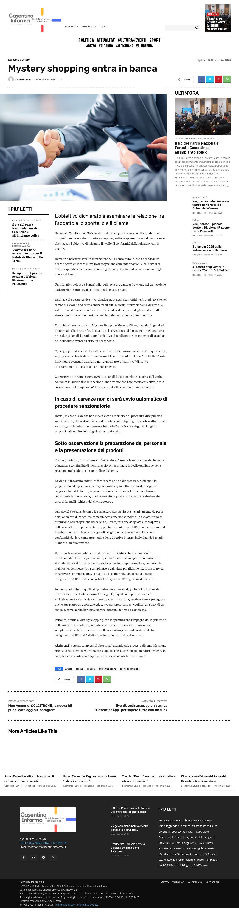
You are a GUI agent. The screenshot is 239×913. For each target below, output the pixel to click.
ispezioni (91, 668)
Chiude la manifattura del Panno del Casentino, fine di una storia (206, 780)
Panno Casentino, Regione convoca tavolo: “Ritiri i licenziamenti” (89, 780)
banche (79, 668)
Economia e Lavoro (19, 60)
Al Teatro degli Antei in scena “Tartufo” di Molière (210, 268)
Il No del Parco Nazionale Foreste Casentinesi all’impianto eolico (216, 23)
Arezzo (68, 668)
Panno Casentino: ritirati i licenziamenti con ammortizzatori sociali (29, 780)
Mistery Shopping (107, 668)
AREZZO (164, 887)
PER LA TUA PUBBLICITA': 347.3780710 (43, 848)
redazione (25, 79)
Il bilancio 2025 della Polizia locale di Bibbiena (209, 248)
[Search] (196, 28)
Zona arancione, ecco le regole (177, 825)
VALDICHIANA (195, 887)
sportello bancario (129, 668)
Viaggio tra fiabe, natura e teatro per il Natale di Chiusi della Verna (27, 255)
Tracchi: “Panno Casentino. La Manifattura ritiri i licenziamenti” (149, 780)
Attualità (212, 14)
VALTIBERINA (212, 887)
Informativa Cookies (87, 909)
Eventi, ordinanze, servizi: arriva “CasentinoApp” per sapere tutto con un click (131, 708)
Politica (15, 269)
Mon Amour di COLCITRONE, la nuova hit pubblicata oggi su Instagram (40, 708)
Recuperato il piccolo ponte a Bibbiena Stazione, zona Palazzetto (27, 278)
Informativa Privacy (65, 909)
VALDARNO (178, 887)
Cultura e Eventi (19, 244)
